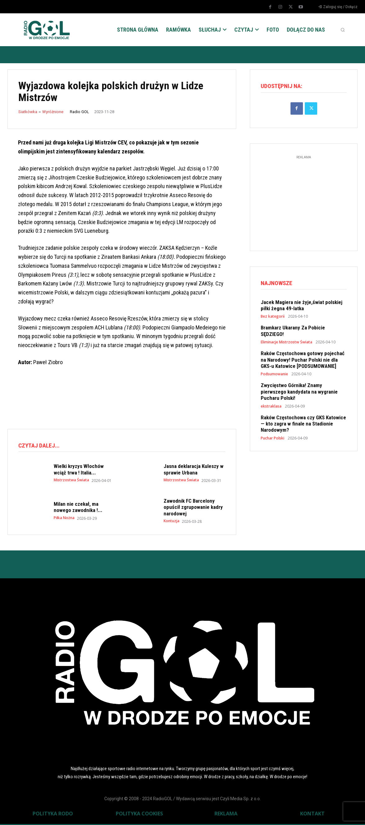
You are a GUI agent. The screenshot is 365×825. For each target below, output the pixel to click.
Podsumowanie (274, 376)
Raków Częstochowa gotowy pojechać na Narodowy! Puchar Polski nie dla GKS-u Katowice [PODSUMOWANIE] (303, 361)
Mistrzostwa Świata (71, 481)
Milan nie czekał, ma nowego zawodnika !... (78, 508)
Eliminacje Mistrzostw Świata (286, 344)
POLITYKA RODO (53, 814)
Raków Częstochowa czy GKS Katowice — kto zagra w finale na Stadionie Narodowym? (303, 425)
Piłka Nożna (64, 519)
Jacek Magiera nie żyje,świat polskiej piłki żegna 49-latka (301, 307)
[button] (342, 29)
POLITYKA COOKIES (139, 814)
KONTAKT (312, 814)
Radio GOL (79, 112)
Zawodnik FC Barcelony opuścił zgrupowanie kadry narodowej (193, 508)
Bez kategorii (273, 318)
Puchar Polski (272, 440)
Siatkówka (27, 112)
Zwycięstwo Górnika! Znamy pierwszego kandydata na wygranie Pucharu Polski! (299, 393)
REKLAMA (225, 814)
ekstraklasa (271, 408)
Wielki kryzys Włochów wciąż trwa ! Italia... (79, 470)
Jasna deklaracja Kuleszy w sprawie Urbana (193, 470)
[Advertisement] (120, 398)
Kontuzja (171, 522)
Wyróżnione (52, 112)
